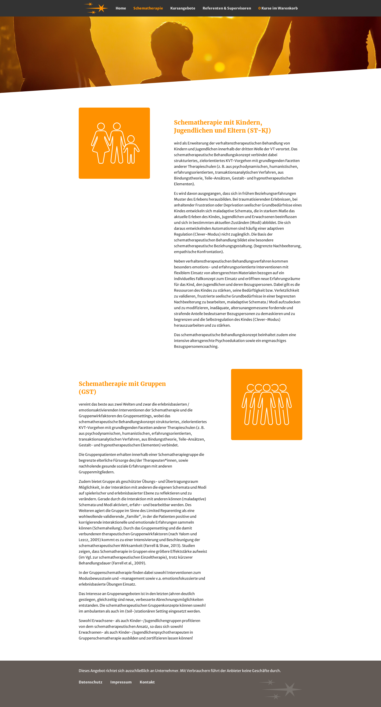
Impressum (121, 682)
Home (121, 8)
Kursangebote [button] (182, 8)
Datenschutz (90, 682)
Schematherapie (148, 8)
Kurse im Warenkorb (278, 8)
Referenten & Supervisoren (227, 8)
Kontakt (147, 682)
